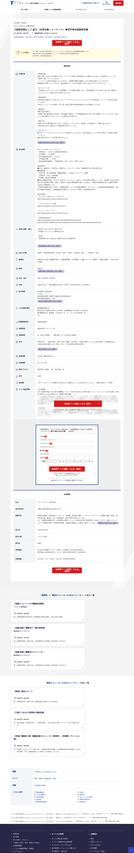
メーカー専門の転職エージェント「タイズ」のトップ (26, 742)
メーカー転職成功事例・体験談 (23, 776)
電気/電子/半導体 (41, 713)
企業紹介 (94, 762)
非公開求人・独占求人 (60, 779)
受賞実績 (16, 762)
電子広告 (67, 799)
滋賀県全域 (47, 706)
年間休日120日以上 (84, 727)
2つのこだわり (96, 773)
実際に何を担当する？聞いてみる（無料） (51, 144)
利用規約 (85, 840)
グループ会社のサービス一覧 (67, 819)
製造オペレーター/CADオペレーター (46, 699)
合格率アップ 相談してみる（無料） (67, 44)
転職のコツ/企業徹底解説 (53, 9)
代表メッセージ (96, 770)
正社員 (81, 720)
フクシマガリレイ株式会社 (24, 26)
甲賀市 (54, 706)
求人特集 (16, 765)
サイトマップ (17, 782)
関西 (36, 706)
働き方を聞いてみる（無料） (47, 351)
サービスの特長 (58, 762)
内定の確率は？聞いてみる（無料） (49, 248)
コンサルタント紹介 (98, 779)
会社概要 (94, 776)
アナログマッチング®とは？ (62, 773)
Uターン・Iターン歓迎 (85, 725)
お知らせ (94, 788)
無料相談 (118, 3)
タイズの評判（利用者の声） (62, 782)
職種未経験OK (40, 720)
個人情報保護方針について (98, 840)
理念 (92, 766)
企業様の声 (56, 785)
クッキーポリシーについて (116, 840)
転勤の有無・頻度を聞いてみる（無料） (51, 273)
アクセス (94, 782)
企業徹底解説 (17, 773)
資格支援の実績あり (41, 729)
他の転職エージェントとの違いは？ (64, 776)
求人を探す (24, 9)
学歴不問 (81, 722)
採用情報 (54, 799)
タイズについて (81, 9)
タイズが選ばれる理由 (60, 766)
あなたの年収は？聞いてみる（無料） (50, 303)
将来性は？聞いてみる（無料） (107, 525)
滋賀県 (41, 706)
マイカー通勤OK (40, 722)
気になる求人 (106, 3)
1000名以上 (82, 729)
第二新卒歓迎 (40, 725)
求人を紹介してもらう (20, 768)
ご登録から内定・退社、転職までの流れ (26, 770)
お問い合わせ (79, 799)
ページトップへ (131, 850)
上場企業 (38, 727)
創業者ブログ (95, 785)
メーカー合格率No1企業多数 (62, 770)
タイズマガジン (109, 9)
